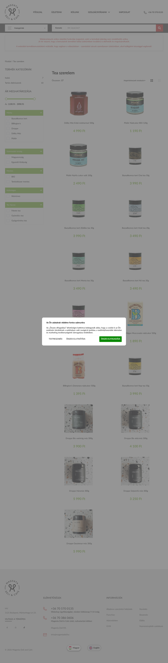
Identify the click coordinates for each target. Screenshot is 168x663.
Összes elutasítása (75, 339)
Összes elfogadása (110, 339)
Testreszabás (55, 339)
